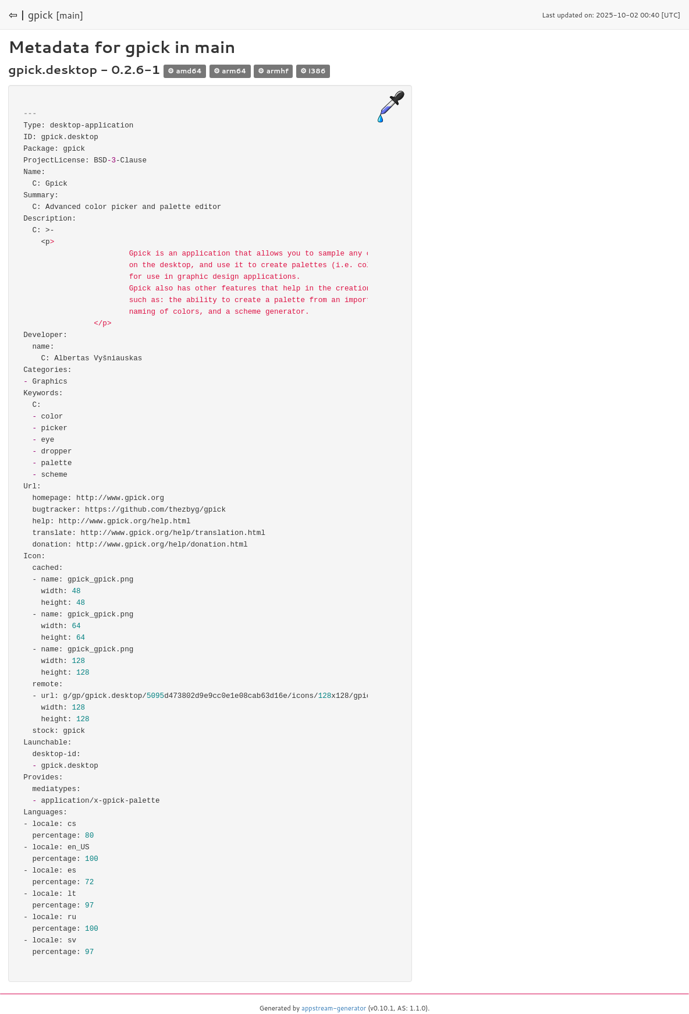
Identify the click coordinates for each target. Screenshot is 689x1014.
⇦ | (17, 14)
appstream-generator (333, 1008)
